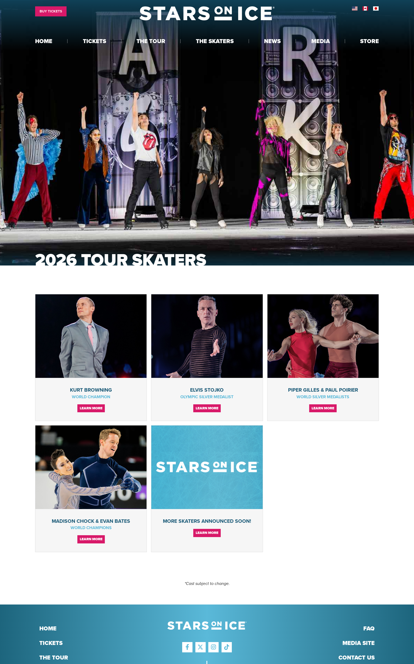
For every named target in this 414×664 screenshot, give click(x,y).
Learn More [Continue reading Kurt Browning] (91, 408)
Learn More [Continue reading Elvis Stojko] (207, 408)
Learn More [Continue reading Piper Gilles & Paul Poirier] (323, 408)
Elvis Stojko (207, 390)
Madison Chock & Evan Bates (91, 521)
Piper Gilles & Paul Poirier (323, 390)
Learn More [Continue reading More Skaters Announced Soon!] (207, 533)
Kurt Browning (91, 390)
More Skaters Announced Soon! (207, 521)
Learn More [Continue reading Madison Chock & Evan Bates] (91, 539)
